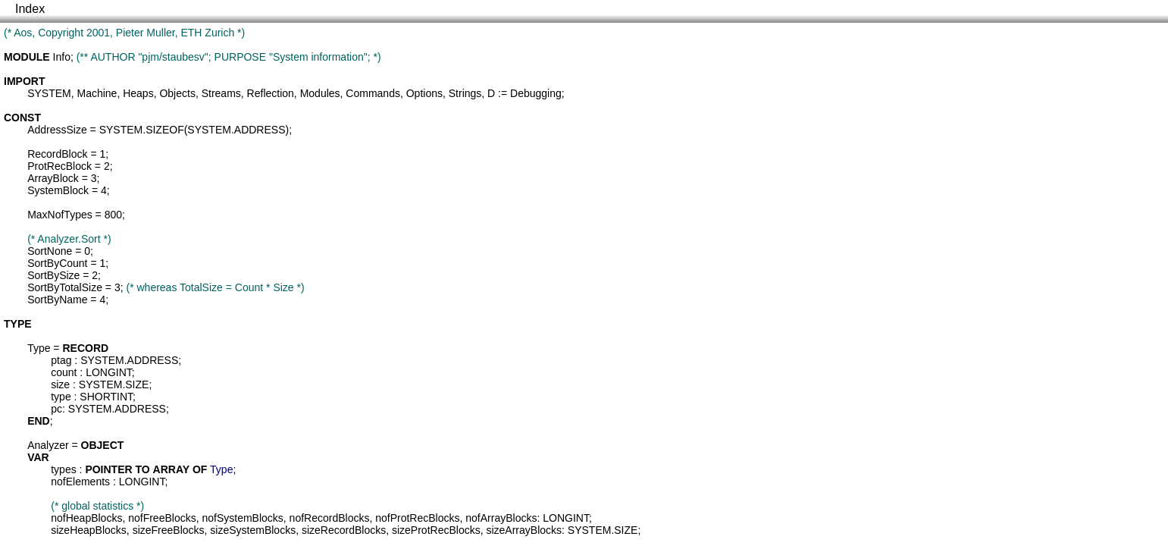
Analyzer (47, 445)
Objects (177, 93)
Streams (221, 93)
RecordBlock (57, 154)
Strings (465, 93)
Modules (320, 93)
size (60, 384)
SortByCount (57, 263)
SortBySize (53, 275)
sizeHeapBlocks (89, 530)
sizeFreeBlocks (169, 530)
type (60, 397)
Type (38, 348)
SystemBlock (58, 190)
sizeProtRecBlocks (436, 530)
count (64, 372)
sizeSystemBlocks (253, 530)
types (63, 469)
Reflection (270, 93)
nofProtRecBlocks (417, 518)
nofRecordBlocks (330, 518)
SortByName (57, 299)
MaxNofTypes (59, 215)
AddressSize (57, 130)
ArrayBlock (53, 178)
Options (424, 93)
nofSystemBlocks (242, 518)
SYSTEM (49, 93)
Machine (97, 93)
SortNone (49, 251)
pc (56, 409)
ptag (61, 360)
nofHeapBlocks (86, 518)
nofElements (80, 481)
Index (30, 8)
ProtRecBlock (59, 166)
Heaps (138, 93)
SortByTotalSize (64, 287)
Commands (373, 93)
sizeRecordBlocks (344, 530)
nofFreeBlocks (162, 518)
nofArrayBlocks (501, 518)
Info (61, 57)
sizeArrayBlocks (524, 530)
